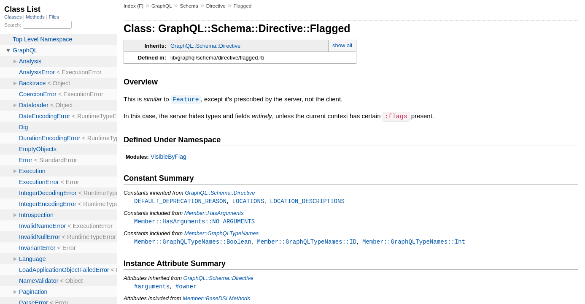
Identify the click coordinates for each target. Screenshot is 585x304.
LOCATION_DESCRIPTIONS (307, 200)
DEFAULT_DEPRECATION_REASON (180, 200)
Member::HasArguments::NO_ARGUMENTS (194, 221)
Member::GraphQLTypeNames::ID (306, 242)
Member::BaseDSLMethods (216, 299)
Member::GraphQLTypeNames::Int (413, 242)
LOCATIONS (248, 200)
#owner (186, 287)
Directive (216, 6)
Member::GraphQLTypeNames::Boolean (192, 242)
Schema (189, 6)
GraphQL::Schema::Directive (205, 46)
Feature (186, 99)
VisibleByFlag (168, 155)
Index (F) (133, 6)
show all (342, 45)
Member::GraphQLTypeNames (221, 233)
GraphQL (161, 6)
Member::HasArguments (214, 212)
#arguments (152, 287)
